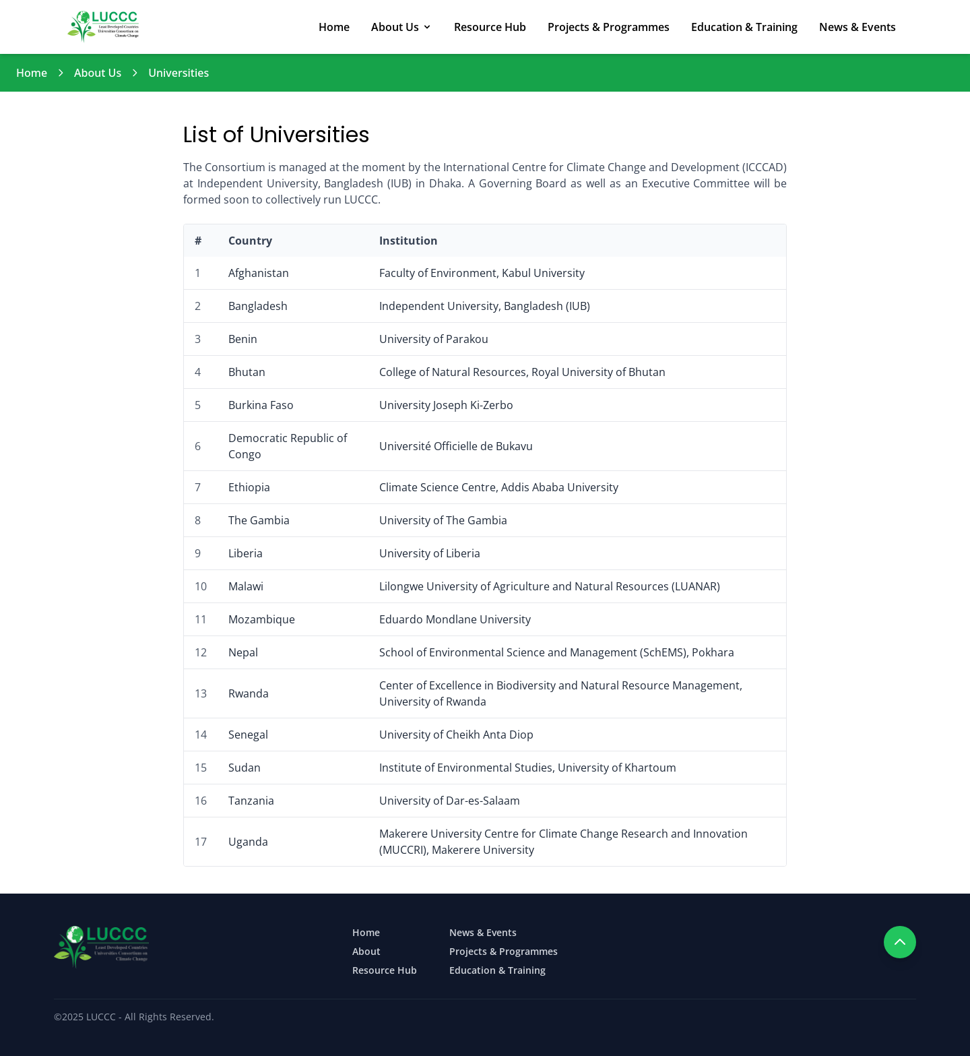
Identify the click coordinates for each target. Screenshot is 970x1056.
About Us (401, 27)
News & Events (857, 27)
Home (334, 27)
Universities (178, 72)
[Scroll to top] (900, 942)
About (366, 951)
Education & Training (744, 27)
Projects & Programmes (609, 27)
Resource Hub (490, 27)
